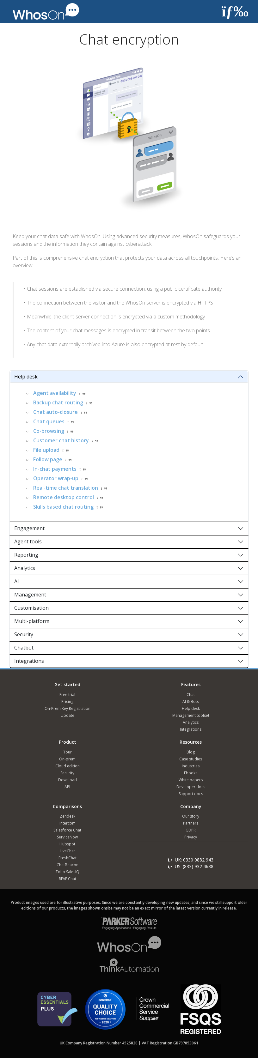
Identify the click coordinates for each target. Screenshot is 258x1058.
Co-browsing (48, 430)
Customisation (31, 607)
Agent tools (28, 541)
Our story (190, 816)
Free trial (67, 694)
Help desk (26, 376)
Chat (191, 694)
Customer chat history (61, 440)
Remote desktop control (63, 497)
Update (67, 715)
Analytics (24, 568)
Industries (191, 766)
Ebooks (190, 773)
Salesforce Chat (67, 830)
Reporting (26, 554)
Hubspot (67, 844)
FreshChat (67, 858)
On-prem (67, 759)
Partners (190, 823)
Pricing (67, 701)
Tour (67, 752)
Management (30, 594)
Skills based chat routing (63, 506)
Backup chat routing (58, 402)
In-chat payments (55, 468)
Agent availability (54, 393)
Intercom (67, 823)
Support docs (191, 793)
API (67, 786)
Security (23, 634)
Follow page (47, 459)
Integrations (29, 660)
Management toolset (190, 715)
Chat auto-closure (55, 411)
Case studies (190, 759)
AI (16, 581)
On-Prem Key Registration (67, 708)
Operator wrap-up (55, 478)
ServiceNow (67, 837)
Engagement (29, 528)
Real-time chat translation (65, 487)
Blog (191, 752)
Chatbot (24, 647)
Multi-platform (31, 621)
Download (67, 780)
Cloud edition (67, 766)
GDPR (191, 830)
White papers (191, 780)
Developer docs (190, 786)
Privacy (190, 837)
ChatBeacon (67, 865)
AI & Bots (190, 701)
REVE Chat (67, 878)
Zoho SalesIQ (67, 871)
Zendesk (67, 816)
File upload (46, 449)
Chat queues (48, 421)
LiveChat (67, 851)
